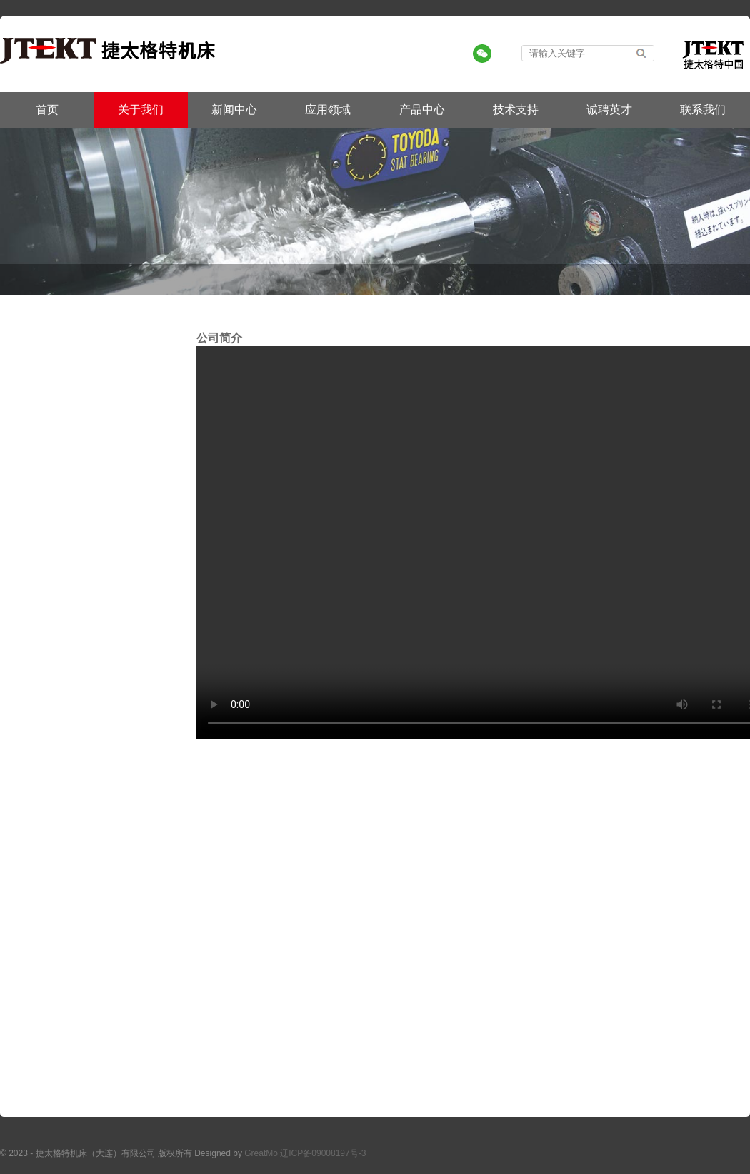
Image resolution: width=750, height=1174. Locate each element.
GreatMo (261, 1153)
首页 (47, 109)
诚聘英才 (609, 109)
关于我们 (141, 109)
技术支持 (516, 109)
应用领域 (328, 109)
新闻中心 (234, 109)
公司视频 (730, 279)
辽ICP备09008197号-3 (323, 1153)
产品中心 (422, 109)
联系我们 (703, 109)
